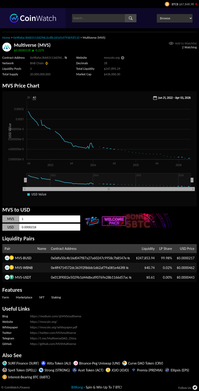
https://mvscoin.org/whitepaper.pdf (53, 327)
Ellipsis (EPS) (180, 370)
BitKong (77, 387)
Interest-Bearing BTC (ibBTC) (29, 377)
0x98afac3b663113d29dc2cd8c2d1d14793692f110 (46, 38)
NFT (41, 297)
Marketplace (24, 297)
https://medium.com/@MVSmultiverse (55, 316)
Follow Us (184, 388)
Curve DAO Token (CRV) (145, 363)
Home (6, 38)
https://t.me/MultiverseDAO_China (53, 338)
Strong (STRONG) (57, 370)
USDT (27, 277)
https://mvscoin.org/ (43, 322)
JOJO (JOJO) (120, 370)
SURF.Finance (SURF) (23, 363)
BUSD (27, 258)
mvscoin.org (112, 58)
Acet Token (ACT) (90, 370)
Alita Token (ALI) (59, 363)
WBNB (28, 268)
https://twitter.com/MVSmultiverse (53, 333)
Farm (5, 297)
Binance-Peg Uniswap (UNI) (99, 363)
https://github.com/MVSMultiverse (53, 344)
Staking (56, 297)
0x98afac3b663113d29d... (47, 58)
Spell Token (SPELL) (22, 370)
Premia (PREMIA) (150, 370)
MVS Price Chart (20, 85)
